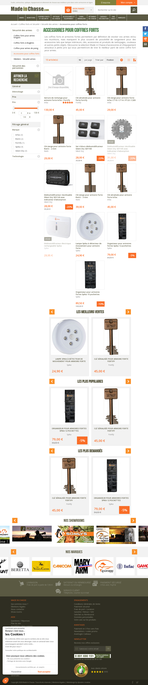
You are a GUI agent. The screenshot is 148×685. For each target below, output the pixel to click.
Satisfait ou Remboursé (84, 614)
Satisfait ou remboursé (77, 582)
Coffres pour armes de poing (26, 48)
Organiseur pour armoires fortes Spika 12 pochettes (69, 429)
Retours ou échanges (73, 585)
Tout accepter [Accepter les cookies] (44, 672)
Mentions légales (18, 606)
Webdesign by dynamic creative (78, 682)
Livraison (32, 582)
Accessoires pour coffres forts (26, 53)
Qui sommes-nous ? (19, 604)
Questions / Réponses (20, 621)
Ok (108, 649)
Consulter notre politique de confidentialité (21, 650)
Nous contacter (17, 609)
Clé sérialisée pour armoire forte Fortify (111, 360)
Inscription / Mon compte (21, 626)
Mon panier (78, 8)
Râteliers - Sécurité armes (25, 59)
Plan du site (16, 623)
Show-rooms (16, 612)
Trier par (99, 60)
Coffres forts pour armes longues (24, 36)
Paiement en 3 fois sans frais (86, 628)
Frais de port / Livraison (84, 609)
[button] (5, 680)
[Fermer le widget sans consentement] (15, 628)
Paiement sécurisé (110, 582)
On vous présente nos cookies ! (18, 659)
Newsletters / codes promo (85, 631)
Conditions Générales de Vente (87, 604)
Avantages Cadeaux (82, 634)
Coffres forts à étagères (24, 43)
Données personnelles (83, 617)
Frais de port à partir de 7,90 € (39, 585)
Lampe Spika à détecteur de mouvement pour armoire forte (69, 360)
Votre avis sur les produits (85, 619)
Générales (15, 675)
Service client (72, 590)
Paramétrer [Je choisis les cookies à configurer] (16, 672)
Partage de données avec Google (19, 661)
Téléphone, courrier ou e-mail (76, 593)
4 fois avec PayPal (108, 585)
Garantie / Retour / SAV (84, 612)
